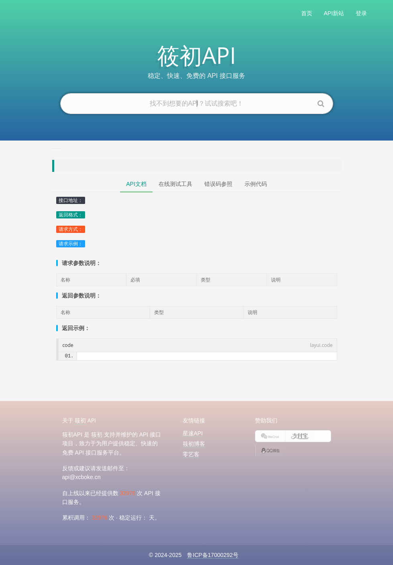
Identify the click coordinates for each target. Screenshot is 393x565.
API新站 (334, 13)
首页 (306, 13)
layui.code (321, 345)
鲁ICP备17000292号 (212, 555)
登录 (361, 13)
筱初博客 (194, 444)
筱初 (80, 420)
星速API (193, 433)
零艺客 (191, 454)
